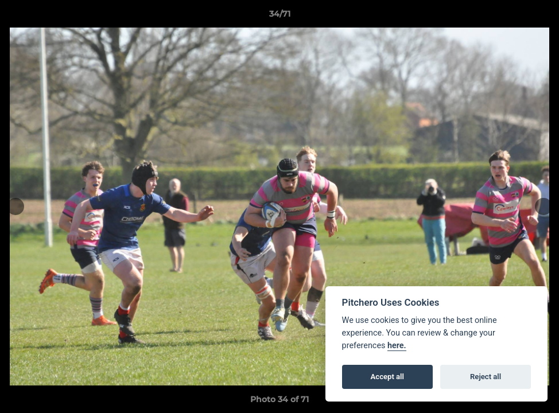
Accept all (387, 376)
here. (396, 345)
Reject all (485, 376)
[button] (538, 16)
